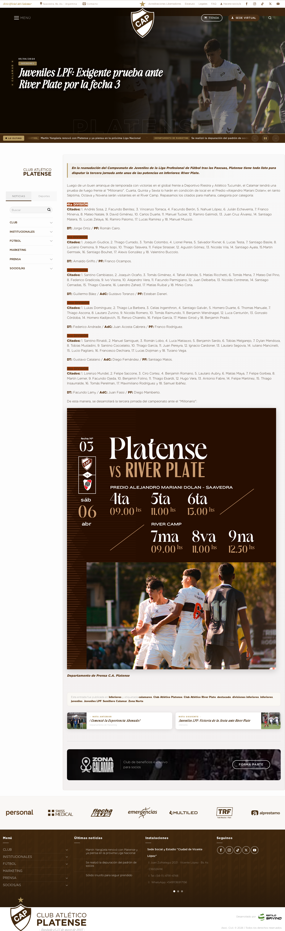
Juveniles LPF (92, 701)
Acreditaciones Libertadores (164, 3)
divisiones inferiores (245, 697)
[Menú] (22, 17)
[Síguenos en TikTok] (262, 4)
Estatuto (190, 3)
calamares (145, 697)
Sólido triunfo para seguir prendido (109, 875)
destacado (224, 697)
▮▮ (265, 138)
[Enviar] (49, 210)
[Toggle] (51, 222)
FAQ (213, 3)
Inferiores (27, 63)
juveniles (76, 701)
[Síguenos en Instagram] (255, 4)
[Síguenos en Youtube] (278, 4)
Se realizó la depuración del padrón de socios (203, 138)
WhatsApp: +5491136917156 (167, 882)
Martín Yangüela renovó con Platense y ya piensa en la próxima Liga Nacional (82, 138)
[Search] (269, 18)
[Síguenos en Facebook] (247, 4)
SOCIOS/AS (17, 268)
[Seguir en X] (270, 4)
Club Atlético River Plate (200, 697)
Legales (203, 3)
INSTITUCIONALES (22, 231)
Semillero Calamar (115, 701)
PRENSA (15, 259)
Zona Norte (135, 701)
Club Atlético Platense (167, 697)
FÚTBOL (15, 240)
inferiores (266, 697)
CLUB (13, 222)
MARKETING (18, 249)
